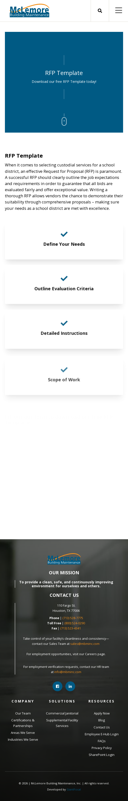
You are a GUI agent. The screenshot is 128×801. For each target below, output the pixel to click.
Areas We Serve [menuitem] (23, 732)
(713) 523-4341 (70, 628)
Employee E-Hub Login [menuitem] (102, 734)
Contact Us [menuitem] (102, 727)
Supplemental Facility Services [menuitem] (62, 723)
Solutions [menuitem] (62, 701)
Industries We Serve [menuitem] (23, 739)
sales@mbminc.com (85, 644)
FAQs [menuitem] (102, 741)
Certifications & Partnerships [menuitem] (22, 723)
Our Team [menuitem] (23, 713)
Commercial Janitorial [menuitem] (62, 713)
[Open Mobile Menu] (118, 10)
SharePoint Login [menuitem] (101, 754)
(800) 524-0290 (74, 623)
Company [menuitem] (23, 701)
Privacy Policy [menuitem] (102, 748)
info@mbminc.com (67, 672)
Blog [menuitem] (101, 720)
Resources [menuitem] (101, 701)
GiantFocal (74, 789)
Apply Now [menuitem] (102, 713)
